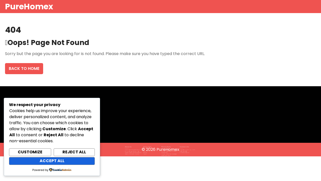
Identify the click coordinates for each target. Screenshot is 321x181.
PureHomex (29, 6)
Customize (30, 152)
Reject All (74, 152)
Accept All (52, 161)
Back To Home (24, 68)
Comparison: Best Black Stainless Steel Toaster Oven (167, 153)
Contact (147, 153)
